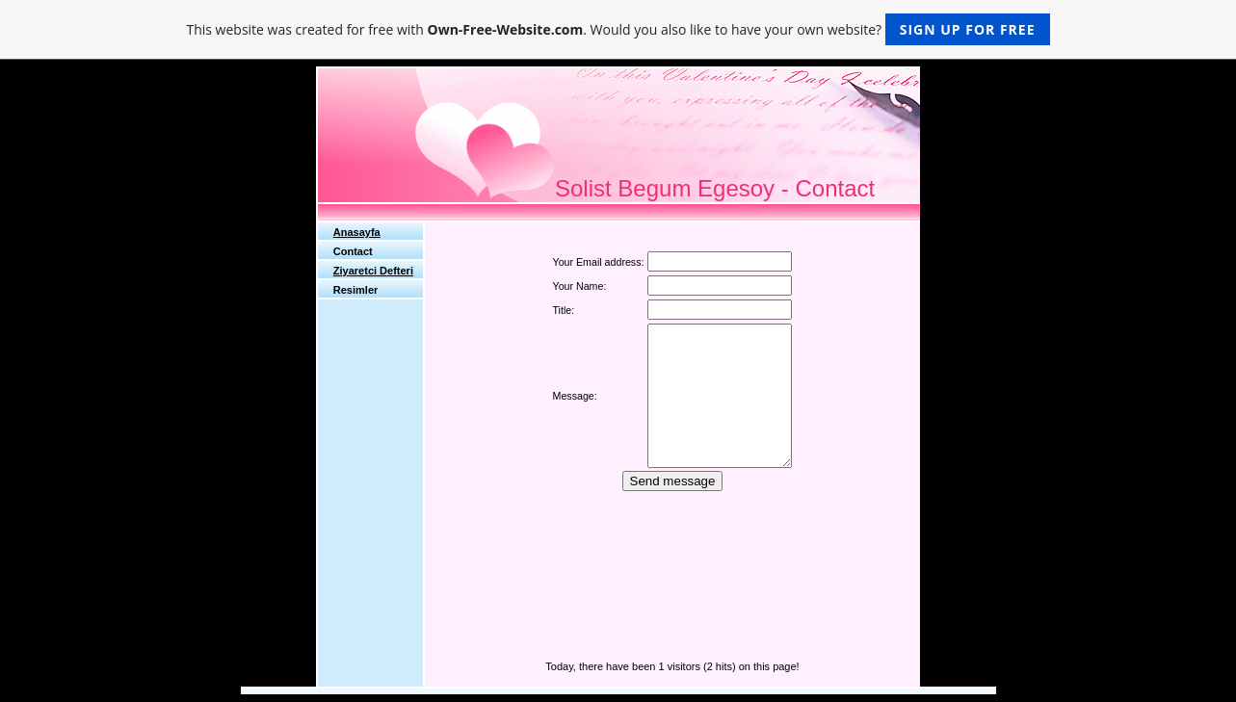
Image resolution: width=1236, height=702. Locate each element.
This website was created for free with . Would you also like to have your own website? (617, 29)
